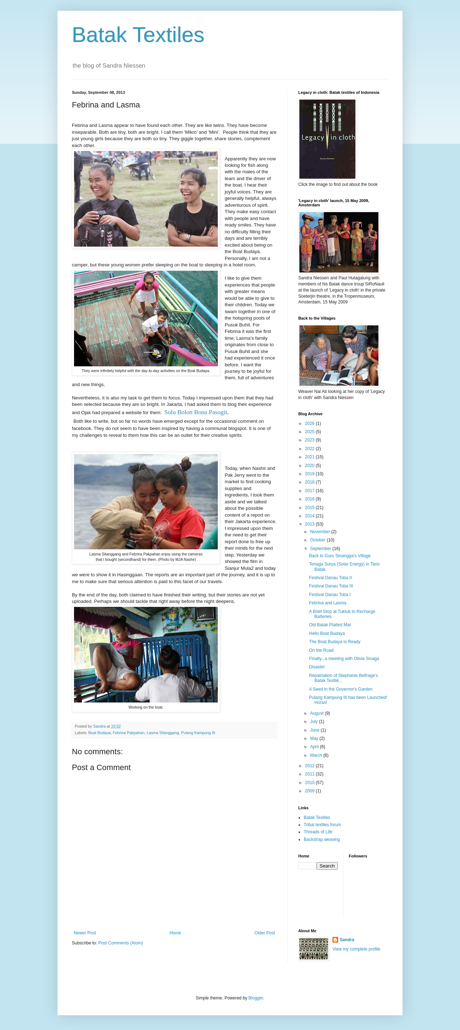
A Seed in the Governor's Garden (340, 689)
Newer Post (85, 932)
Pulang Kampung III (198, 733)
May (314, 738)
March (316, 755)
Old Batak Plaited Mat (330, 624)
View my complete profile (356, 949)
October (318, 540)
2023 (310, 440)
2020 (310, 465)
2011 (310, 774)
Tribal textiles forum (322, 824)
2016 (310, 499)
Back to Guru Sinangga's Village (340, 555)
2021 (310, 456)
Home (175, 932)
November (320, 531)
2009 (310, 790)
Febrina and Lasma (327, 602)
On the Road (321, 650)
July (314, 721)
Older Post (264, 932)
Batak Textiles (138, 35)
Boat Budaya (99, 733)
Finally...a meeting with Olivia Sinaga (344, 658)
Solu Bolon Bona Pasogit (195, 412)
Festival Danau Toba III (331, 586)
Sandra (347, 939)
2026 (310, 423)
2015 (310, 507)
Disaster (317, 666)
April (315, 746)
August (317, 713)
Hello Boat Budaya (327, 633)
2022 (310, 448)
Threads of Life (318, 831)
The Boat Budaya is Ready (334, 641)
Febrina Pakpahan (128, 733)
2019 (310, 473)
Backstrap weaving (322, 839)
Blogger (255, 998)
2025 (310, 431)
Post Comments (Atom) (120, 943)
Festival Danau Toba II (330, 577)
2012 (310, 765)
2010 (310, 782)
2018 (310, 482)
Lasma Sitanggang (163, 733)
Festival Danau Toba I (330, 594)
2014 (310, 515)
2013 (310, 524)
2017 (310, 490)
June (315, 730)
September (321, 548)
